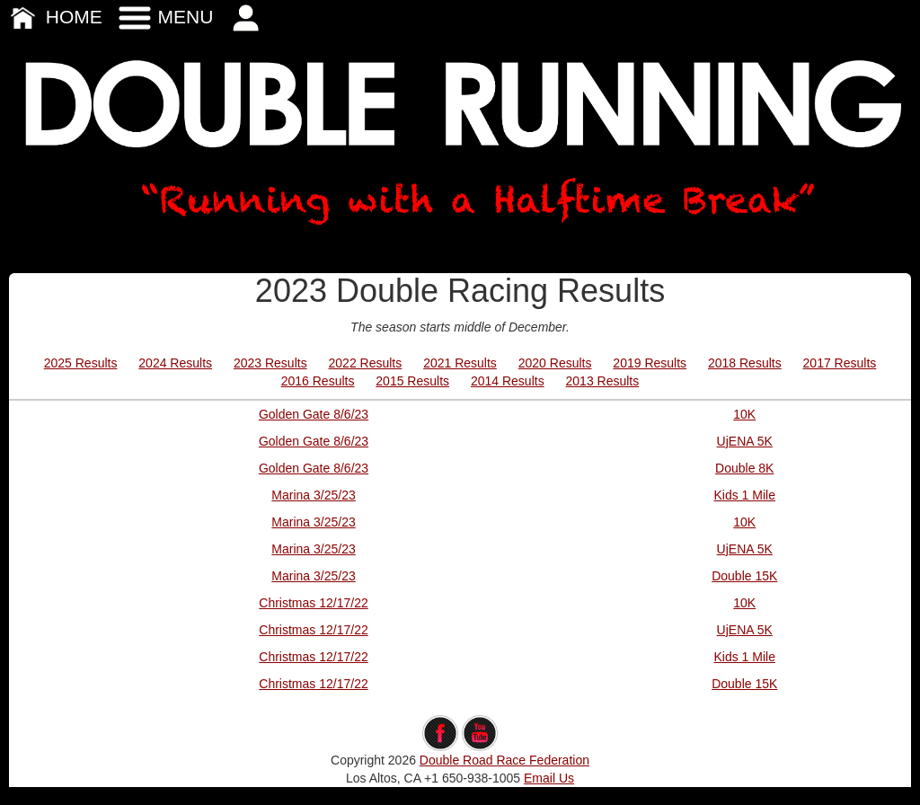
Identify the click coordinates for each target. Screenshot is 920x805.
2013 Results (603, 381)
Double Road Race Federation (504, 760)
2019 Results (649, 363)
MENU (165, 16)
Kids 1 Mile (744, 495)
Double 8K (744, 468)
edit (460, 706)
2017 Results (840, 363)
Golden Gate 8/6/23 (313, 414)
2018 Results (745, 363)
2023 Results (270, 363)
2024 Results (175, 363)
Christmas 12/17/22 (313, 603)
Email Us (549, 778)
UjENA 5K (745, 441)
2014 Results (507, 381)
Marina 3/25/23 (313, 495)
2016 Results (318, 381)
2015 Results (412, 381)
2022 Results (365, 363)
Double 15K (744, 576)
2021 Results (460, 363)
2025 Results (81, 363)
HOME (53, 16)
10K (744, 414)
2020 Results (555, 363)
